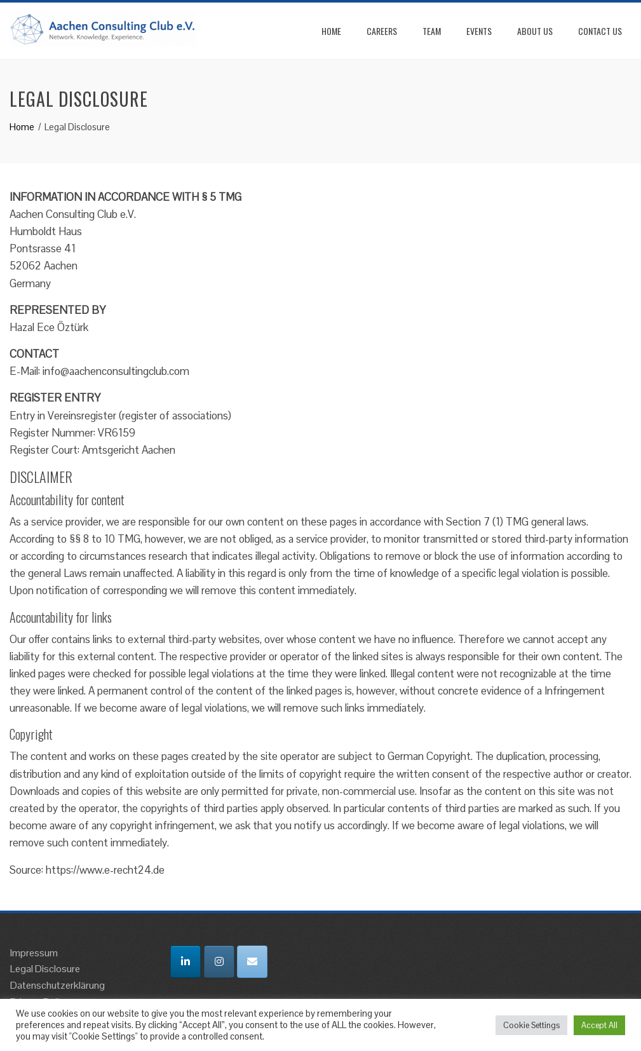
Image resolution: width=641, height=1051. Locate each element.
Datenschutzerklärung (57, 985)
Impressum (34, 952)
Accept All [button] (599, 1025)
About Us (535, 30)
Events (479, 30)
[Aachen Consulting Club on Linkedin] (185, 962)
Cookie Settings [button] (531, 1025)
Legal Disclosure (45, 968)
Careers (382, 30)
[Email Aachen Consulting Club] (252, 962)
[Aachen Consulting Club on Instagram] (219, 962)
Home (331, 30)
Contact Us (600, 30)
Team (431, 30)
